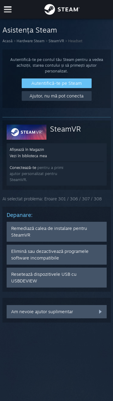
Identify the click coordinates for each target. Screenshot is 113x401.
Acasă (7, 41)
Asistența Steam (29, 29)
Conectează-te (23, 167)
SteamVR (56, 41)
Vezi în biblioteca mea (28, 156)
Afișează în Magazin (27, 149)
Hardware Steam (31, 41)
